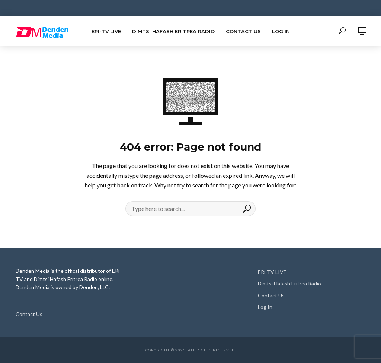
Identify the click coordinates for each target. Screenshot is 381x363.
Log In (281, 31)
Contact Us (243, 31)
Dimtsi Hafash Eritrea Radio (173, 31)
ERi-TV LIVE (106, 31)
